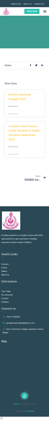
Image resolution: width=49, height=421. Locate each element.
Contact (4, 298)
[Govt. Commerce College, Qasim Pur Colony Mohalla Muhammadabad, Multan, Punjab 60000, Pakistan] (24, 366)
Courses (5, 264)
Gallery (4, 271)
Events (4, 268)
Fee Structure (7, 295)
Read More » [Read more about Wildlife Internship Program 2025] (13, 106)
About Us (28, 4)
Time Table (6, 291)
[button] (45, 11)
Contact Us (39, 4)
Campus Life (16, 4)
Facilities (5, 302)
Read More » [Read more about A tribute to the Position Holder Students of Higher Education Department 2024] (13, 147)
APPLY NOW (32, 11)
